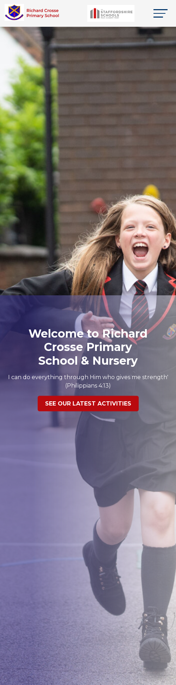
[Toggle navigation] (160, 13)
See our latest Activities (88, 404)
